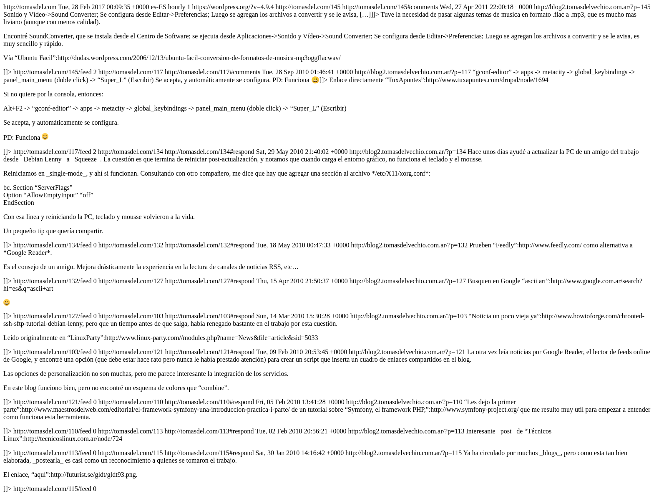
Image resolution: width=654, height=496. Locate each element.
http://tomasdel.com (327, 247)
